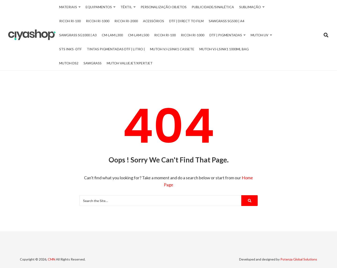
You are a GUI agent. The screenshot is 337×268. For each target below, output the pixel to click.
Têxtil (126, 7)
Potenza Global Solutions (298, 259)
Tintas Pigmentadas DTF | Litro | (116, 49)
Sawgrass (93, 63)
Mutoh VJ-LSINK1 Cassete (172, 49)
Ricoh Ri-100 (70, 21)
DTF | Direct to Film (186, 21)
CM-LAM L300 (112, 35)
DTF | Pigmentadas (225, 35)
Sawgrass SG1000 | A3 (78, 35)
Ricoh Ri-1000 (97, 21)
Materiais (68, 7)
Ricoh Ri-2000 (126, 21)
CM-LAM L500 (138, 35)
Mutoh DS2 (68, 63)
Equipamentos (99, 7)
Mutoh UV (259, 35)
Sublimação (250, 7)
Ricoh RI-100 (165, 35)
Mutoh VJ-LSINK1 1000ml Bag (224, 49)
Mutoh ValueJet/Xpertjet (130, 63)
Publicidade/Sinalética (213, 7)
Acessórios (153, 21)
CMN (51, 259)
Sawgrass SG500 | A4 (226, 21)
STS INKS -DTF (70, 49)
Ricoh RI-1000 (192, 35)
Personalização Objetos (164, 7)
